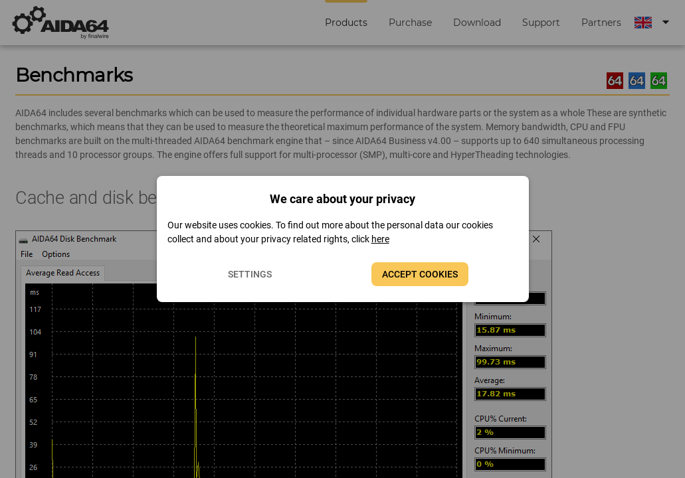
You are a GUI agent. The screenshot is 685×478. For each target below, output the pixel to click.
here (380, 239)
